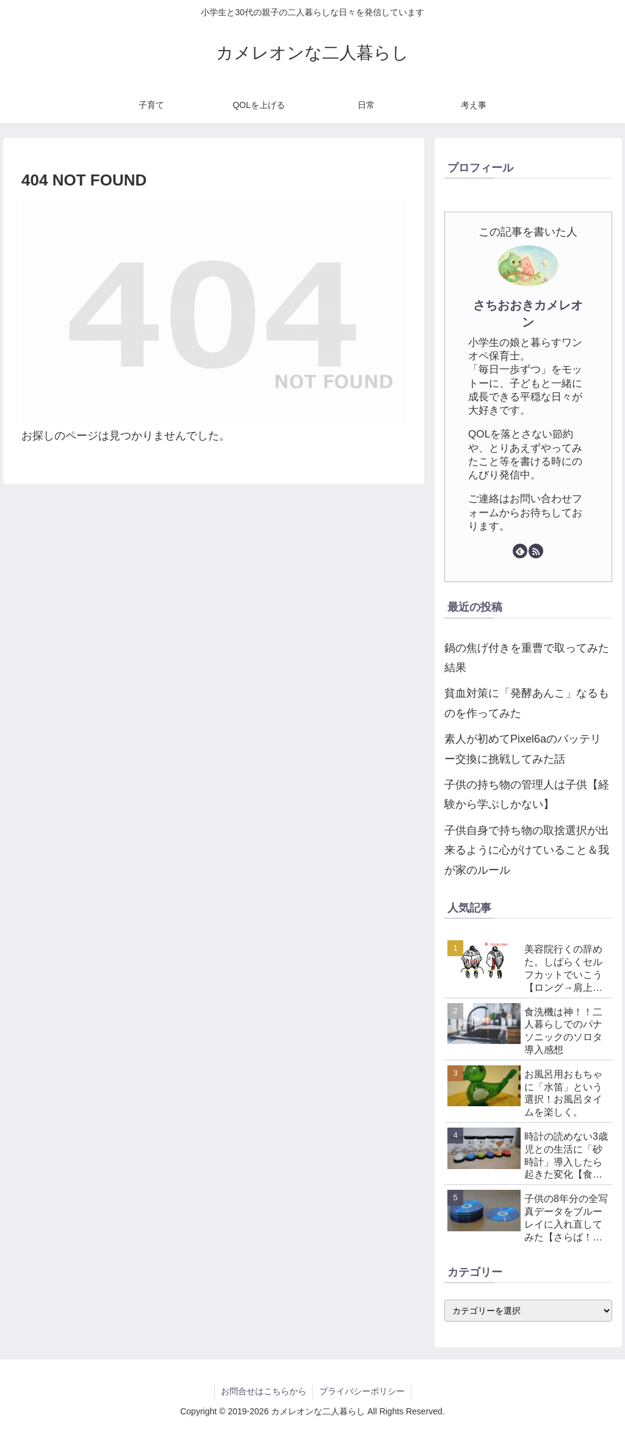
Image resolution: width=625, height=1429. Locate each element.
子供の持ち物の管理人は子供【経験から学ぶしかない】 (526, 794)
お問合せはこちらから (263, 1391)
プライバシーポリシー (362, 1391)
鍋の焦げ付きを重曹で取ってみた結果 (526, 658)
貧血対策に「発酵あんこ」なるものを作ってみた (526, 703)
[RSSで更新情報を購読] (536, 551)
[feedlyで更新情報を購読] (520, 551)
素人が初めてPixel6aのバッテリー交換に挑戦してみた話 (522, 749)
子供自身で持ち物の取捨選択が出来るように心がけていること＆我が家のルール (526, 850)
